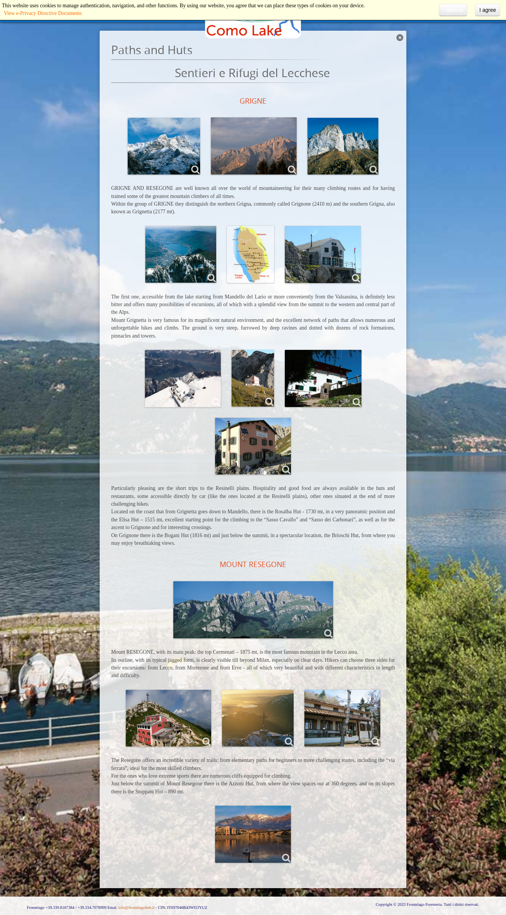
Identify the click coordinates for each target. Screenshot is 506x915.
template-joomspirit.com (504, 875)
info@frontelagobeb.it (136, 907)
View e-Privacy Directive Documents (43, 13)
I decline (453, 10)
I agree (487, 10)
